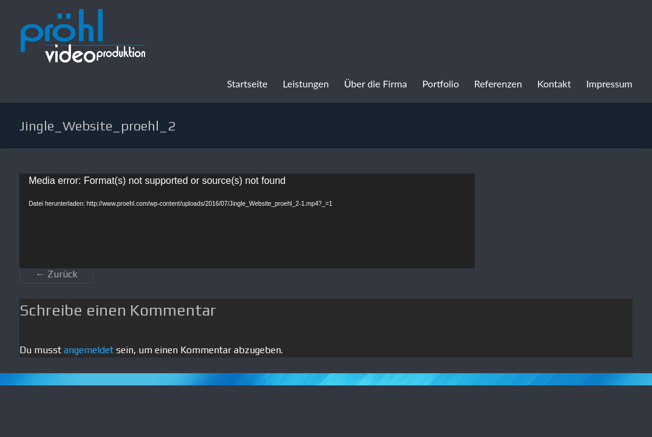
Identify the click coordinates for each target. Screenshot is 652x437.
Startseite (247, 83)
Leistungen (306, 83)
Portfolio (440, 83)
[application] (247, 221)
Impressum (609, 83)
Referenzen (498, 83)
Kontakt (554, 83)
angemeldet (89, 350)
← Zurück (56, 274)
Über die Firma (375, 83)
